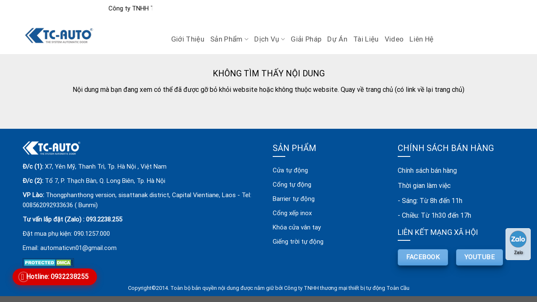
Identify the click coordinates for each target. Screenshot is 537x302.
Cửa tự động (290, 170)
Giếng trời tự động (298, 241)
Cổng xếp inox (292, 213)
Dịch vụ (269, 39)
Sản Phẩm (229, 39)
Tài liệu (366, 39)
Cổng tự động (292, 184)
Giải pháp (306, 39)
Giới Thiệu (187, 39)
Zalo (518, 243)
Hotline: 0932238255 (57, 277)
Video (394, 39)
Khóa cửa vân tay (297, 227)
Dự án (337, 39)
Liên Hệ (421, 39)
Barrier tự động (294, 199)
